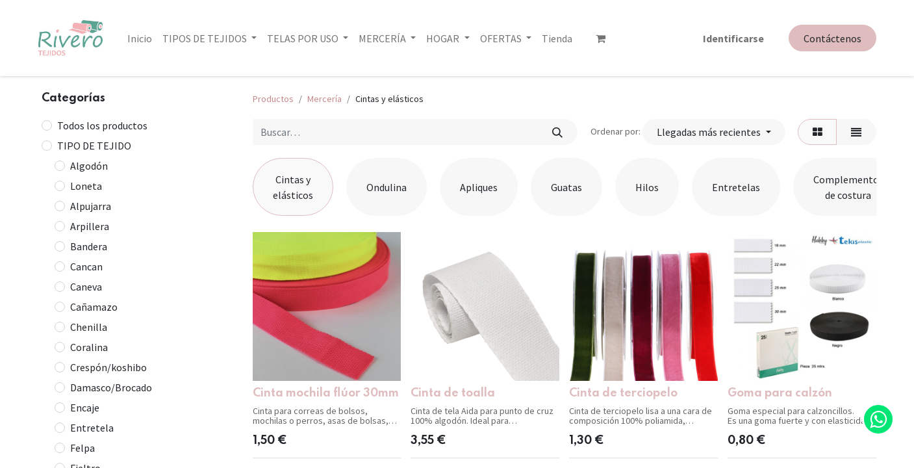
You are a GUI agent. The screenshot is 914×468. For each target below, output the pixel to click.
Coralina (89, 347)
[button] (713, 132)
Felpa (82, 447)
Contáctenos (832, 38)
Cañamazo (94, 306)
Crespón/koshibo (108, 367)
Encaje (84, 407)
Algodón (89, 165)
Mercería (324, 99)
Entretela (92, 427)
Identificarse (733, 38)
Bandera (88, 246)
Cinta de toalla (453, 393)
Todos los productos (102, 125)
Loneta (86, 185)
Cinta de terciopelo (623, 393)
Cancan (86, 266)
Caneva (86, 286)
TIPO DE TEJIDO (94, 145)
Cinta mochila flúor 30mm (326, 393)
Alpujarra (90, 206)
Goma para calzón (780, 393)
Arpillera (89, 226)
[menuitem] (139, 38)
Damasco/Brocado (111, 387)
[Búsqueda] (558, 132)
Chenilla (88, 326)
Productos (273, 99)
